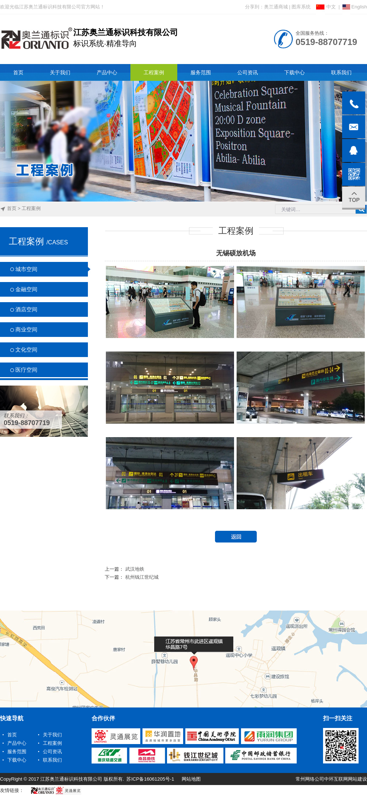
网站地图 (191, 779)
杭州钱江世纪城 (142, 577)
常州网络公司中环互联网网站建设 (331, 779)
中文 (326, 7)
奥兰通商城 (276, 7)
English (354, 7)
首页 (11, 208)
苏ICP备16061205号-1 (150, 779)
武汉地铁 (134, 569)
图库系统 (301, 7)
